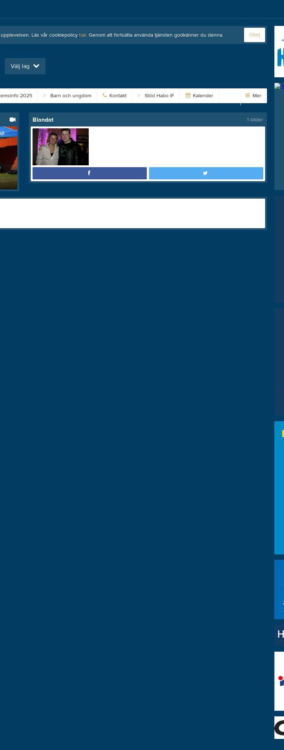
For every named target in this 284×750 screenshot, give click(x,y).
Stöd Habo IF (156, 95)
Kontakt (114, 95)
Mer (253, 95)
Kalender (199, 95)
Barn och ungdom (67, 95)
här (82, 35)
